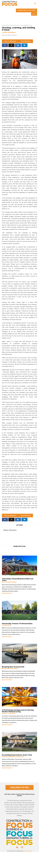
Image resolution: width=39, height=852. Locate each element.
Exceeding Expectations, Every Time (19, 755)
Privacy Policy (27, 851)
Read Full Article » (7, 593)
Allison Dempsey (12, 35)
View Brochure (26, 41)
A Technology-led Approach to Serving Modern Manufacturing (19, 711)
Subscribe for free (26, 10)
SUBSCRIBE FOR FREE (19, 787)
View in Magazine (10, 41)
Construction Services (11, 25)
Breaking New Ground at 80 (19, 667)
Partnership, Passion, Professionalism (19, 624)
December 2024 (26, 25)
